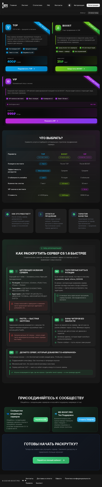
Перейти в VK (40, 419)
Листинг (25, 5)
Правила (29, 483)
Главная (13, 5)
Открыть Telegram (86, 419)
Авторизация (79, 5)
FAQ (48, 5)
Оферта (58, 478)
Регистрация (93, 5)
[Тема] (69, 5)
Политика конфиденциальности (77, 478)
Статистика (37, 5)
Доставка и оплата (44, 478)
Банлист (39, 483)
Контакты (58, 5)
